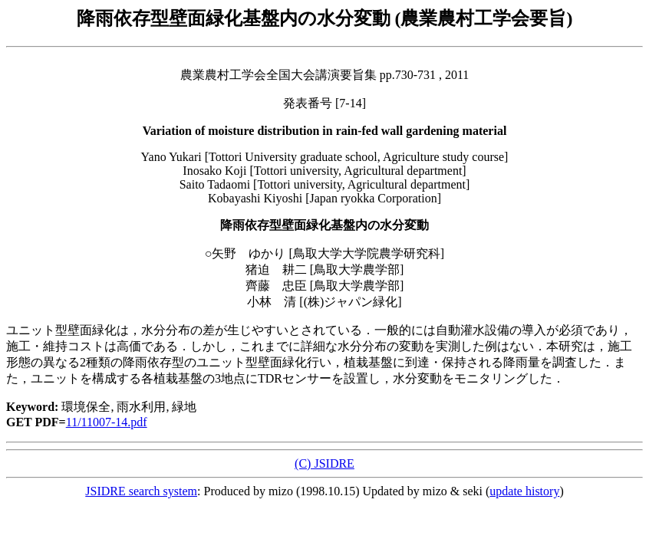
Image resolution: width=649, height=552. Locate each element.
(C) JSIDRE (324, 463)
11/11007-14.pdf (106, 422)
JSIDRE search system (141, 491)
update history (524, 491)
